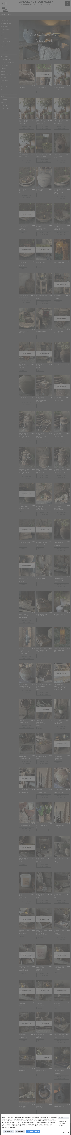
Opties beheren (6, 1124)
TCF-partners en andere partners (16, 1117)
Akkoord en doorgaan (33, 1131)
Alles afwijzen (20, 1131)
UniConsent (66, 1132)
